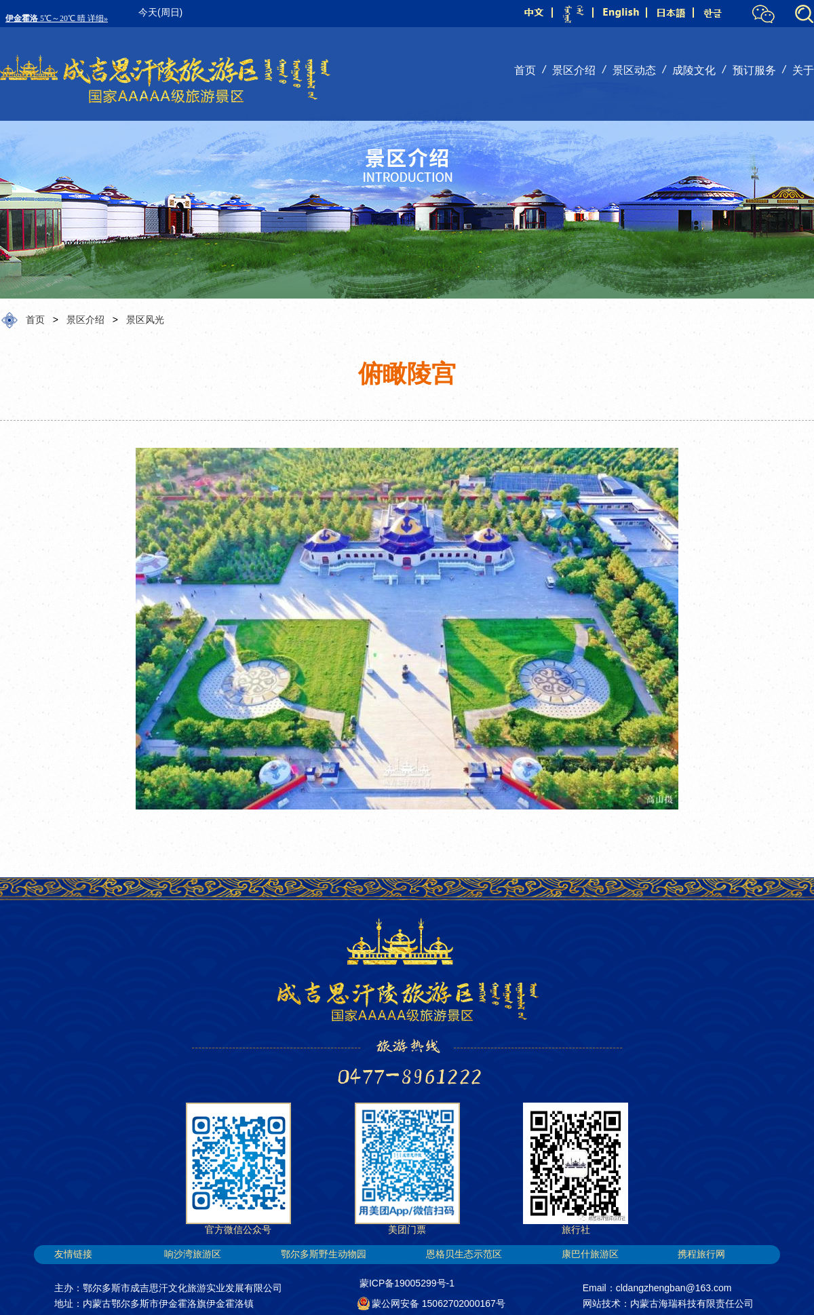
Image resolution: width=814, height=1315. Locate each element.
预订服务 (754, 70)
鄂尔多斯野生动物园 (323, 1254)
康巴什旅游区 (590, 1254)
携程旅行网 (701, 1254)
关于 (803, 70)
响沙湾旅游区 (192, 1254)
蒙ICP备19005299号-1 (407, 1283)
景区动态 (634, 70)
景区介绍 (574, 70)
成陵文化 (694, 70)
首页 (525, 70)
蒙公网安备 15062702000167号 (432, 1303)
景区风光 (145, 319)
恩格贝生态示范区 (464, 1254)
